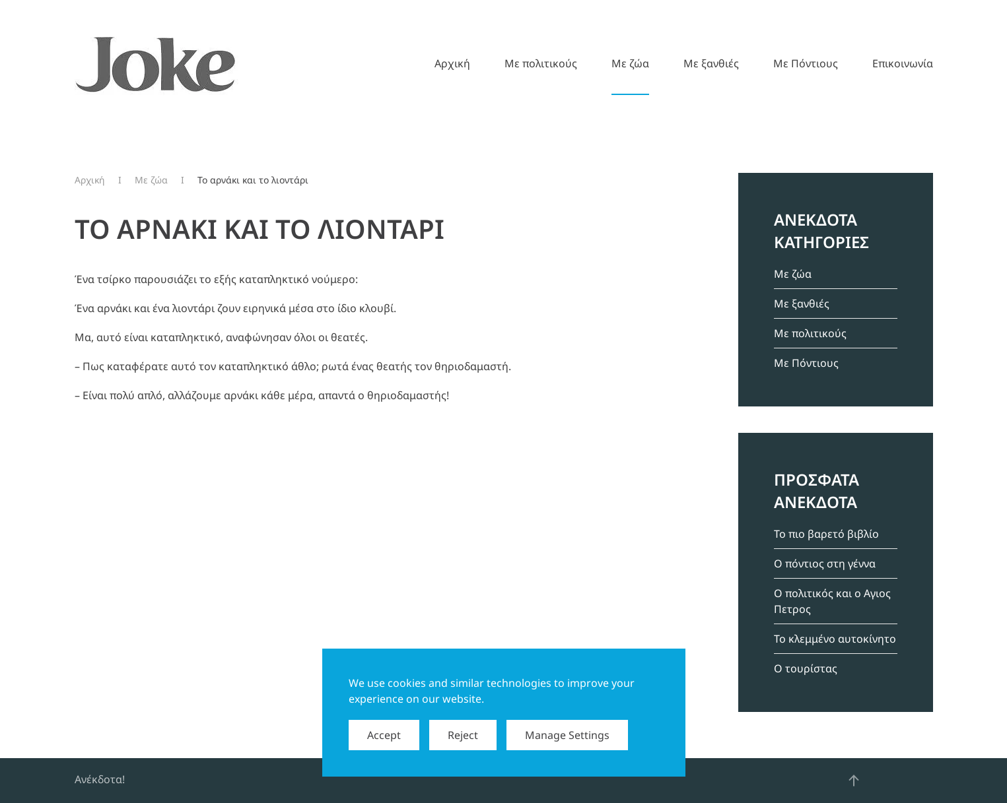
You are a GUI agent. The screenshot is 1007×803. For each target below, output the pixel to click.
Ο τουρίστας (805, 668)
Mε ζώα (630, 63)
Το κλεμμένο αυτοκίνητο (835, 638)
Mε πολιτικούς (540, 63)
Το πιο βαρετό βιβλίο (826, 534)
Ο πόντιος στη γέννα (825, 563)
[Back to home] (156, 63)
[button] (853, 780)
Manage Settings (567, 735)
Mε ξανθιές (711, 63)
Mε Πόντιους (805, 63)
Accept (384, 735)
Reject (463, 735)
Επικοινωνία (902, 63)
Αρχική (452, 63)
